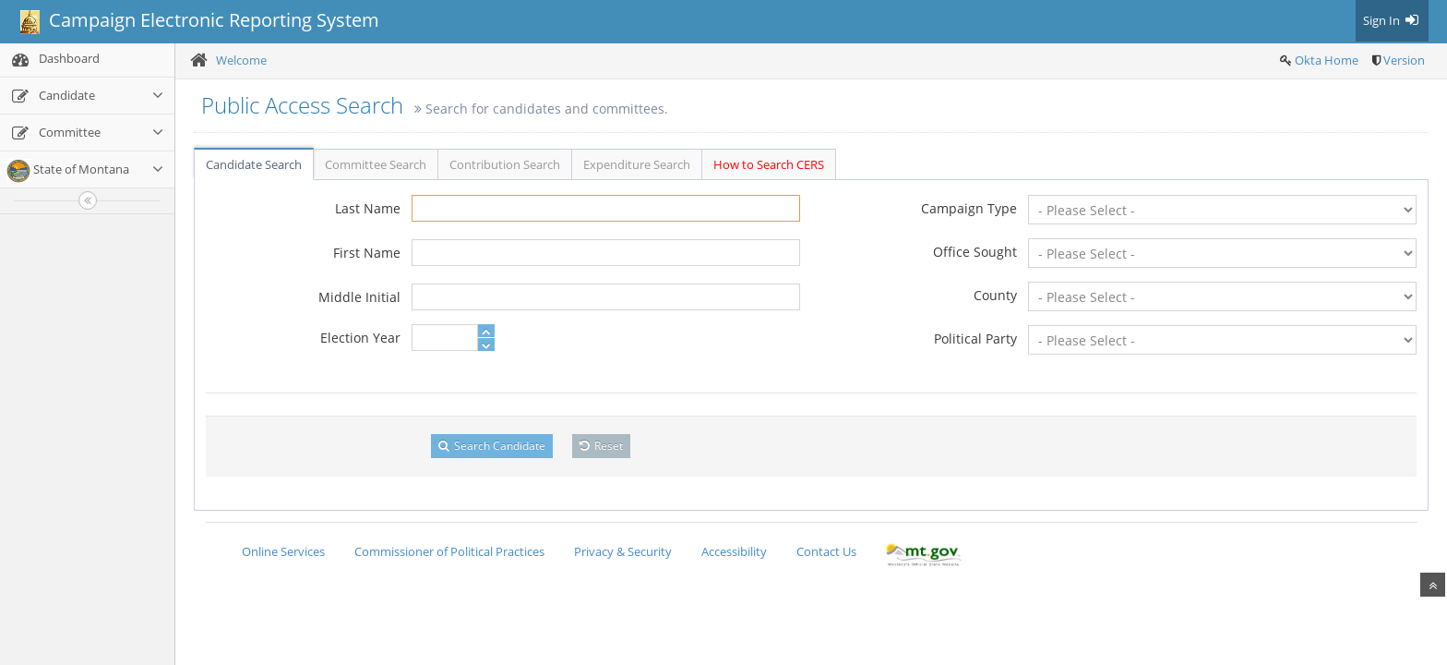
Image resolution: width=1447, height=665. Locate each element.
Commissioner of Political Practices (449, 551)
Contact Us (826, 551)
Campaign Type (969, 208)
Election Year (360, 337)
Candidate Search (254, 164)
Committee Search (375, 164)
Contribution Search (504, 164)
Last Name (368, 208)
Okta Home (1326, 60)
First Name (367, 252)
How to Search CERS (768, 164)
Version (1404, 60)
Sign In (1392, 20)
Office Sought (975, 251)
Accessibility (734, 551)
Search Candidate (491, 445)
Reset (601, 445)
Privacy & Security (623, 551)
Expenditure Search (636, 164)
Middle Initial (359, 297)
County (995, 295)
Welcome (241, 60)
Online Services (283, 551)
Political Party (975, 338)
